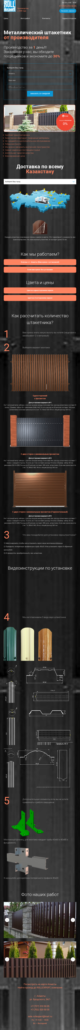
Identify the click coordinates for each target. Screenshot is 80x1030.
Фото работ (25, 18)
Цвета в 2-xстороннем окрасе (40, 298)
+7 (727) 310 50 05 (67, 6)
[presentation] (7, 920)
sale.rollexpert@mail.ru (40, 1016)
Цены (6, 18)
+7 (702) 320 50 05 (40, 1009)
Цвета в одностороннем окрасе (40, 291)
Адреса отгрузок (69, 18)
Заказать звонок (68, 11)
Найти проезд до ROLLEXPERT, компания (40, 987)
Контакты (46, 18)
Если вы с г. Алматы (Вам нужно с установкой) (40, 262)
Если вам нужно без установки (40, 270)
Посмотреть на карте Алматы (40, 984)
